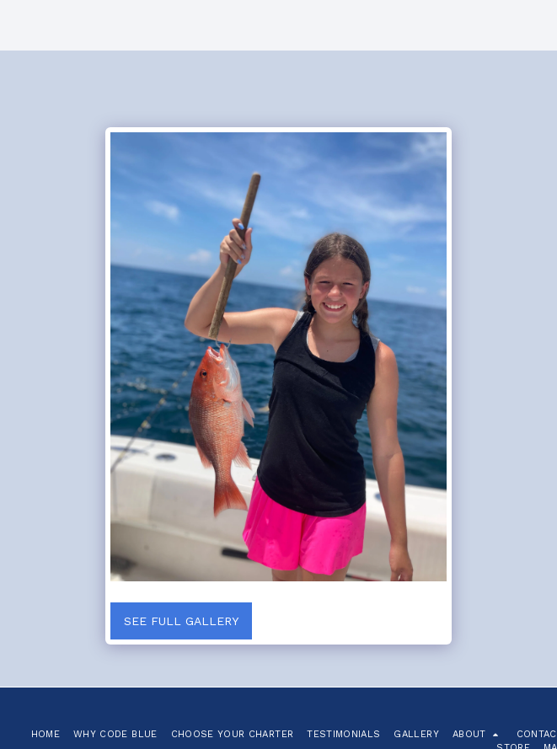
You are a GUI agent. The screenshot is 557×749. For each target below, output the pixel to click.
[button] (478, 734)
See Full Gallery (181, 621)
